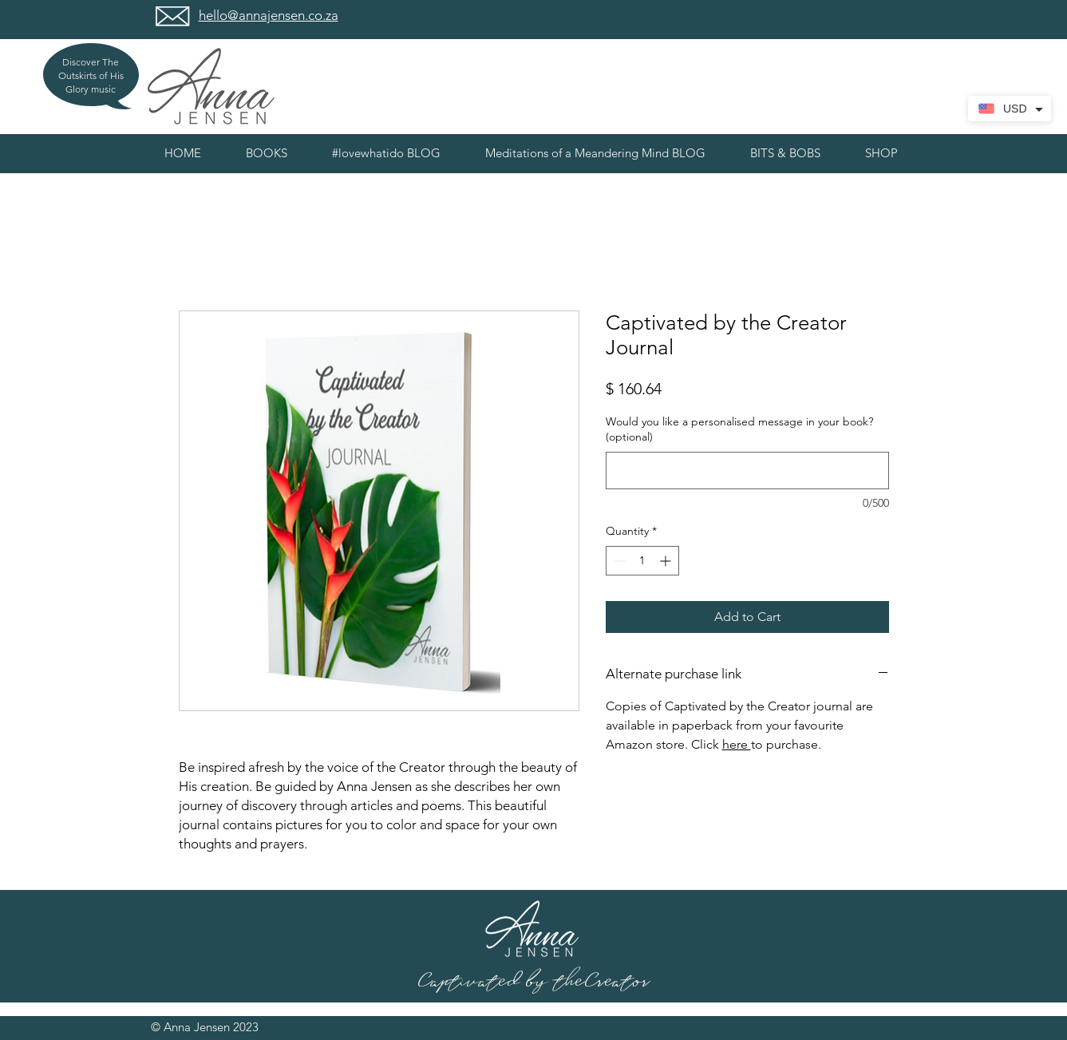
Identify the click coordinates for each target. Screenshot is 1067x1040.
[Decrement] (618, 561)
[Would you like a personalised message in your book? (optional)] (747, 470)
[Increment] (667, 561)
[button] (785, 153)
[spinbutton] (642, 561)
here (736, 744)
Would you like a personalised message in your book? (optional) (739, 429)
